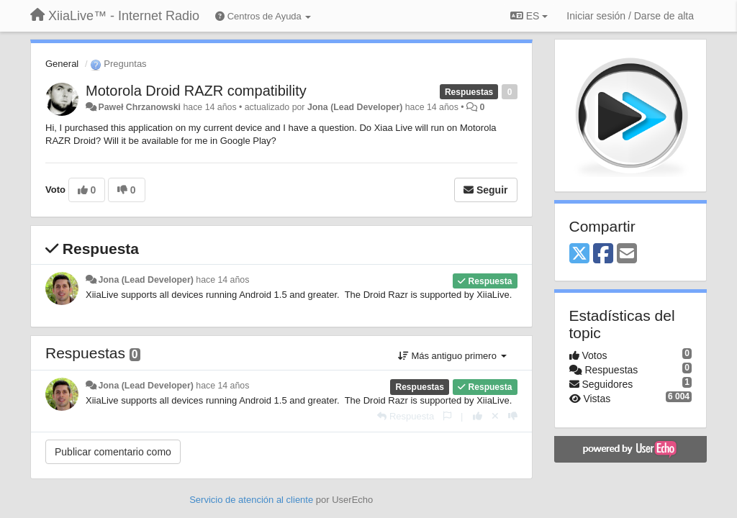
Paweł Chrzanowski (139, 107)
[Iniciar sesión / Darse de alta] (630, 16)
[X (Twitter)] (579, 254)
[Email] (627, 254)
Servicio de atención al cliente (252, 499)
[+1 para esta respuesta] (477, 416)
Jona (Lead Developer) (354, 107)
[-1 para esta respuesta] (512, 416)
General (61, 63)
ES (529, 16)
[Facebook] (603, 254)
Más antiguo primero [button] (452, 355)
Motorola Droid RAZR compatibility (196, 91)
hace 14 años (222, 280)
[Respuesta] (405, 416)
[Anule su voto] (495, 416)
